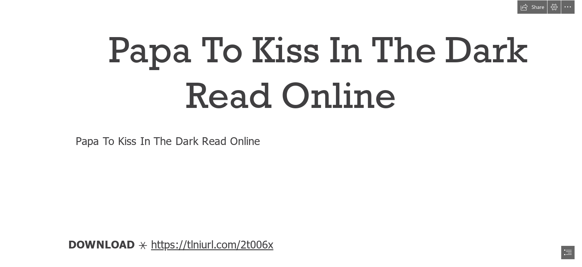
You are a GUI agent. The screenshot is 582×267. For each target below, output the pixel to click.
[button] (532, 7)
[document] (291, 133)
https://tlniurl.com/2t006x (212, 244)
